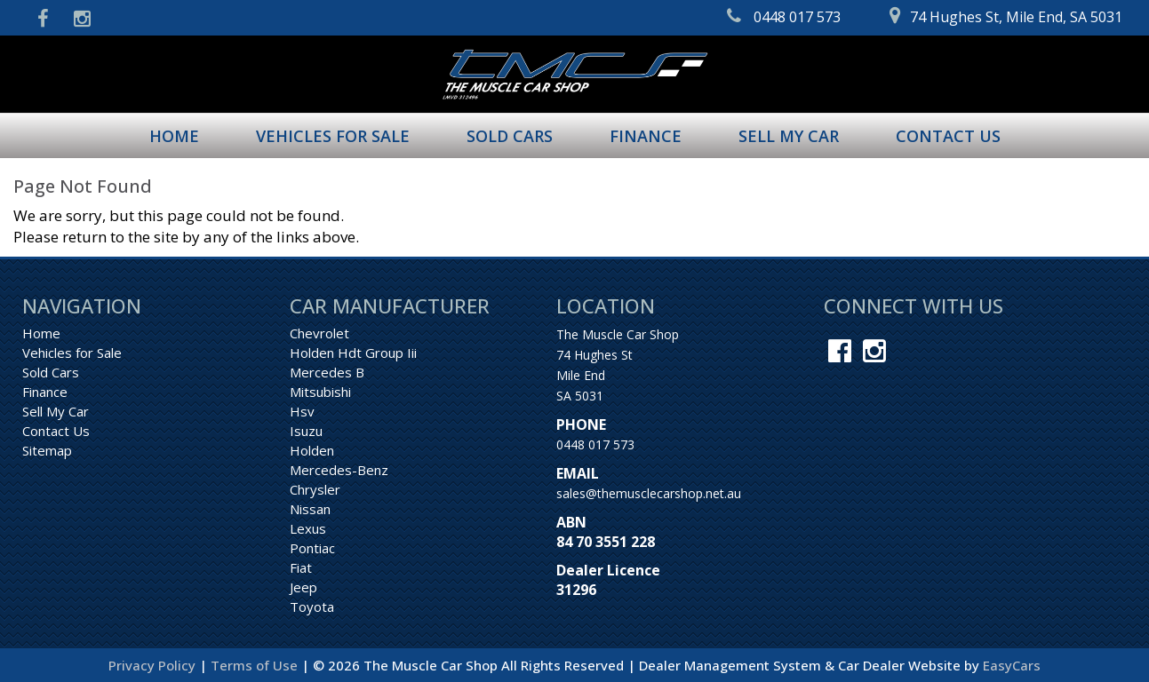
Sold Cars (510, 136)
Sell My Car (788, 136)
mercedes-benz (339, 470)
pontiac (312, 548)
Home (174, 136)
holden (312, 450)
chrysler (315, 489)
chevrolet (319, 333)
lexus (308, 528)
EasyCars (1012, 665)
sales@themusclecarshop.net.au (648, 493)
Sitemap (47, 450)
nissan (310, 509)
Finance (646, 136)
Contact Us (948, 136)
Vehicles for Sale (333, 136)
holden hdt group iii (353, 352)
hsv (302, 411)
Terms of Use (256, 665)
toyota (312, 606)
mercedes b (327, 372)
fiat (301, 567)
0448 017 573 (595, 444)
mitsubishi (320, 391)
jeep (303, 587)
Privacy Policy (153, 665)
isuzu (306, 431)
